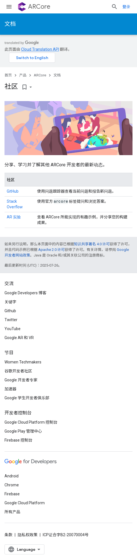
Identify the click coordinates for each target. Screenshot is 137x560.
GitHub (13, 191)
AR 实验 (14, 217)
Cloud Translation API (40, 49)
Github (10, 311)
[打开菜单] (9, 6)
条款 (8, 535)
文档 (10, 23)
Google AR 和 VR (19, 337)
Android (12, 476)
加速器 (10, 389)
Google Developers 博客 (25, 293)
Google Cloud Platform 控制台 (31, 422)
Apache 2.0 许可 (51, 250)
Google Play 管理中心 (23, 431)
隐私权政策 (27, 535)
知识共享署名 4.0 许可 (92, 244)
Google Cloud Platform (25, 503)
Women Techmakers (23, 362)
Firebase (12, 494)
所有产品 (12, 512)
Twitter (11, 320)
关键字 (10, 302)
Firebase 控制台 (18, 440)
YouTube (13, 328)
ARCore (39, 6)
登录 (126, 6)
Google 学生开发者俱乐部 (27, 398)
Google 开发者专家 (21, 380)
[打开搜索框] (114, 6)
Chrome (12, 485)
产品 (22, 75)
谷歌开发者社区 (18, 371)
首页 (8, 75)
